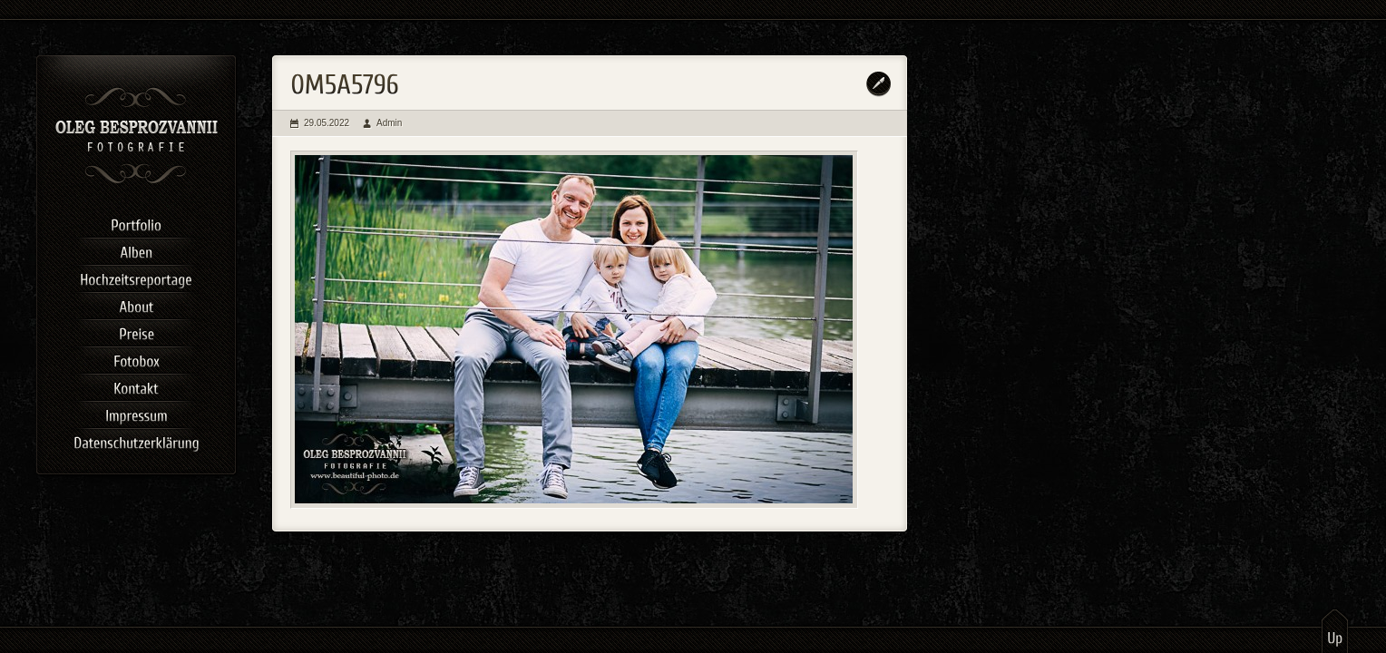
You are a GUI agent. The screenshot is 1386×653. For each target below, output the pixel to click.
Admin (389, 123)
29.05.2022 (326, 123)
